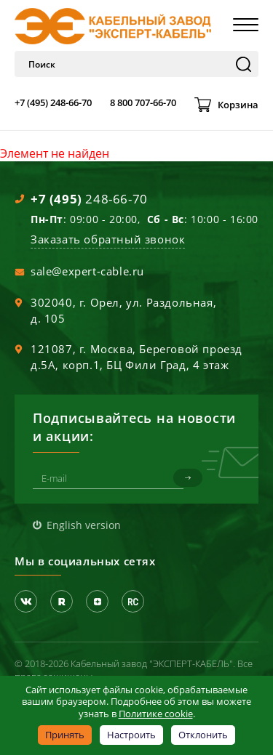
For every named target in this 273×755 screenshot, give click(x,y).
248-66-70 (89, 198)
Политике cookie (156, 713)
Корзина (238, 104)
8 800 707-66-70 (143, 102)
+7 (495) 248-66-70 (53, 102)
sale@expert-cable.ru (87, 271)
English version (84, 525)
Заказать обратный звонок (108, 239)
